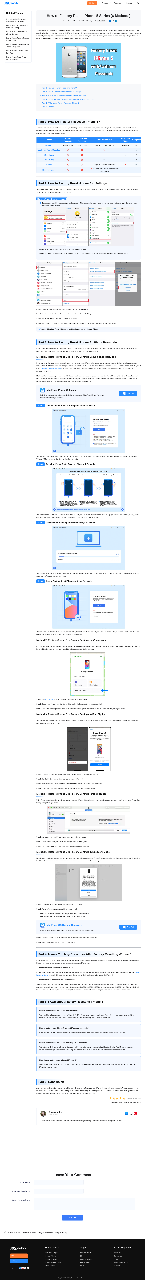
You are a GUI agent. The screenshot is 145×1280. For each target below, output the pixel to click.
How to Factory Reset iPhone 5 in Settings (61, 92)
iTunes (49, 165)
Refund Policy (85, 1262)
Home (10, 1233)
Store (93, 3)
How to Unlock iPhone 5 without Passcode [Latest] (17, 27)
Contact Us (118, 1256)
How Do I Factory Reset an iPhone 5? (59, 88)
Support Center (85, 1253)
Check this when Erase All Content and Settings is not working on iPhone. (70, 329)
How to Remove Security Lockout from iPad (17, 52)
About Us (117, 1253)
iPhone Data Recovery (53, 1262)
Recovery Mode (48, 170)
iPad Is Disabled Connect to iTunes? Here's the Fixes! (15, 20)
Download (129, 3)
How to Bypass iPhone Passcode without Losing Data (17, 46)
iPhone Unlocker (51, 1256)
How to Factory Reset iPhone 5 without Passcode (64, 95)
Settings (48, 145)
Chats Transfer (50, 1266)
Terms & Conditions (121, 1262)
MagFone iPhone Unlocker (49, 150)
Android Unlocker (51, 1259)
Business (117, 1266)
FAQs (82, 1266)
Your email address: (20, 1191)
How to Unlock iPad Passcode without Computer (16, 33)
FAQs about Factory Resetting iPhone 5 (60, 103)
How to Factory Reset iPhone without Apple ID (16, 58)
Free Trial (128, 393)
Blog (81, 1256)
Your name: (24, 1182)
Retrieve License (86, 1259)
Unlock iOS (101, 21)
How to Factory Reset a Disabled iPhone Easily (17, 39)
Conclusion (49, 107)
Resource (117, 3)
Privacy (116, 1259)
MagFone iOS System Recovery (64, 925)
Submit (72, 1217)
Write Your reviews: (20, 1200)
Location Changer (51, 1253)
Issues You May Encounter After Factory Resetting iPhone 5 (68, 99)
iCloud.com (49, 155)
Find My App (49, 160)
